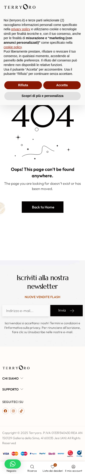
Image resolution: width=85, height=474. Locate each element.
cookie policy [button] (13, 416)
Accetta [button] (62, 454)
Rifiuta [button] (23, 454)
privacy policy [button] (20, 398)
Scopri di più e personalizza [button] (42, 464)
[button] (42, 207)
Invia (66, 310)
